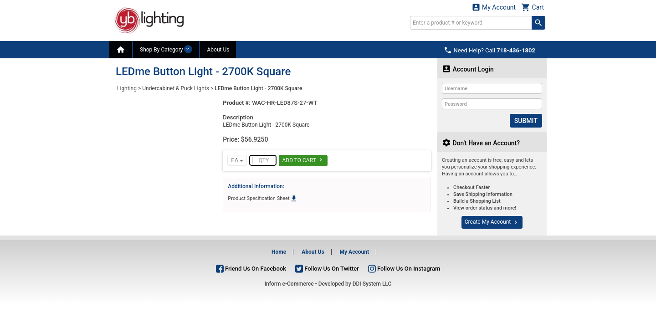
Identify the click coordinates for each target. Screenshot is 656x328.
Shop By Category (166, 49)
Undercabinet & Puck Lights (175, 88)
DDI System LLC (372, 284)
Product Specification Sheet (262, 198)
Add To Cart (303, 160)
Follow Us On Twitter (327, 268)
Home (279, 252)
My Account (494, 7)
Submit (526, 120)
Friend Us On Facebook (251, 268)
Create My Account (492, 222)
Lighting (127, 88)
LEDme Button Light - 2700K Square (258, 88)
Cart (532, 7)
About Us (218, 49)
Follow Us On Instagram (404, 268)
